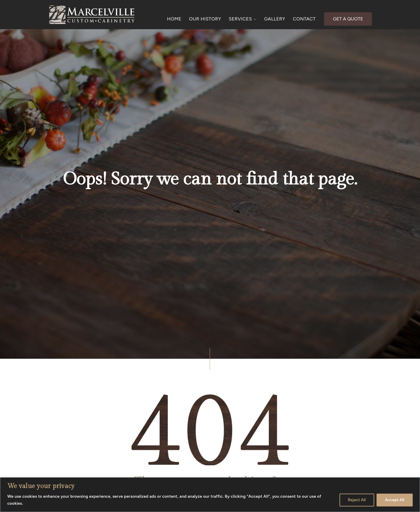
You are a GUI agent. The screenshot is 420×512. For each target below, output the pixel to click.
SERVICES (243, 19)
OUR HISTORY (205, 19)
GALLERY (274, 19)
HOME (174, 19)
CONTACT (304, 19)
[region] (210, 494)
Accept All (394, 499)
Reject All (357, 499)
